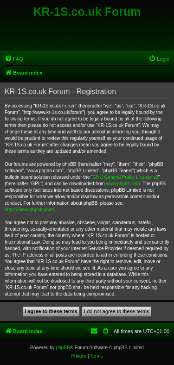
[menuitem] (14, 58)
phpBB (63, 347)
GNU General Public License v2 (125, 177)
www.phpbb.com (123, 183)
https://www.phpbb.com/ (29, 209)
